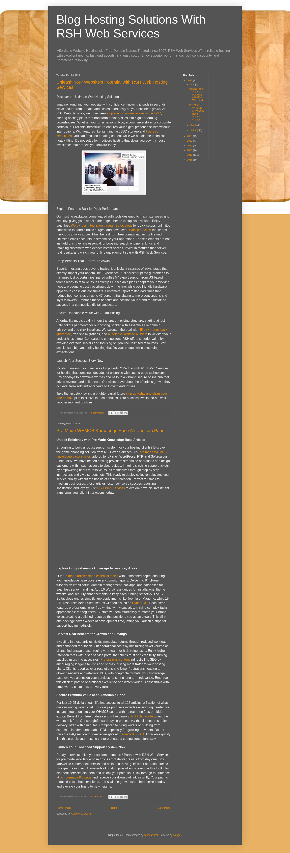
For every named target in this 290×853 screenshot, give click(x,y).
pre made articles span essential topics (90, 576)
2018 (190, 159)
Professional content (115, 659)
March (193, 125)
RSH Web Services (111, 488)
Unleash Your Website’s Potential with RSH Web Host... (197, 94)
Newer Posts (64, 807)
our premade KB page (76, 777)
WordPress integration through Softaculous (101, 225)
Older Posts (163, 807)
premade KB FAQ (131, 734)
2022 (190, 140)
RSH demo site (142, 716)
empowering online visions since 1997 (134, 113)
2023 (190, 136)
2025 (190, 80)
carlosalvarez (151, 835)
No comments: (97, 412)
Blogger (177, 835)
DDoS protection (139, 230)
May (192, 84)
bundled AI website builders (127, 334)
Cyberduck (139, 603)
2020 (190, 150)
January (194, 130)
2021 (190, 145)
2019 (190, 154)
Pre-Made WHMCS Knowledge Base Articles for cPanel (111, 430)
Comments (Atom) (81, 813)
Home (114, 807)
